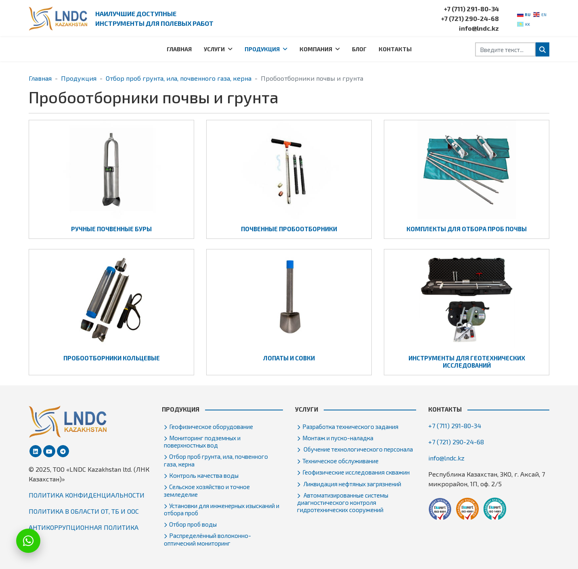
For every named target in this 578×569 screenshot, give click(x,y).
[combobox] (505, 49)
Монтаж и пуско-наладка (337, 437)
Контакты (395, 49)
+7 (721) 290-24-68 (470, 18)
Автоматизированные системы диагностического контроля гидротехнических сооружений (342, 502)
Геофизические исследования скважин (356, 472)
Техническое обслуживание (340, 460)
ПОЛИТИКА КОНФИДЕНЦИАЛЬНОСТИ (86, 495)
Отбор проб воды (193, 524)
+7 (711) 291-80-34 (471, 9)
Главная (179, 49)
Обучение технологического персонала (357, 449)
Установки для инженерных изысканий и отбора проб (221, 509)
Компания (315, 49)
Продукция (262, 49)
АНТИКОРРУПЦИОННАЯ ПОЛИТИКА (83, 527)
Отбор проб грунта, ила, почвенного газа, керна (216, 460)
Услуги (214, 49)
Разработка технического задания (350, 426)
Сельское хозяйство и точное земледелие (207, 490)
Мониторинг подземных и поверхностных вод (202, 441)
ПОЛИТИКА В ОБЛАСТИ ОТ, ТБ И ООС (84, 511)
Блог (359, 49)
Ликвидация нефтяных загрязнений (351, 483)
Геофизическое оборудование (211, 426)
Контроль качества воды (204, 475)
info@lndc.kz (479, 28)
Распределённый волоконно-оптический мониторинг (207, 539)
